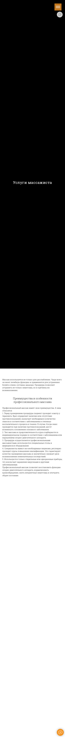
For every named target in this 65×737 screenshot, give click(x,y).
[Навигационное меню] (58, 7)
